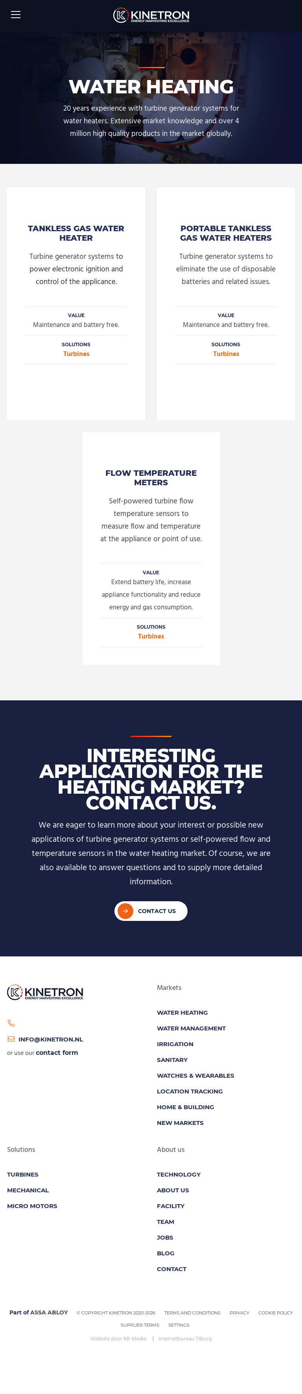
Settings (179, 1325)
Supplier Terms (140, 1325)
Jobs (165, 1237)
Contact (171, 1269)
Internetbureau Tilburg (185, 1339)
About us (173, 1190)
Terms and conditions (192, 1313)
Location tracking (190, 1091)
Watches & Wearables (195, 1075)
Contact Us (157, 911)
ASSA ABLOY (49, 1312)
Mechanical (28, 1190)
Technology (179, 1174)
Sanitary (172, 1060)
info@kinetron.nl (45, 1039)
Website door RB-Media (118, 1339)
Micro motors (32, 1206)
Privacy (239, 1313)
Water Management (191, 1028)
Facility (170, 1206)
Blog (166, 1253)
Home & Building (185, 1107)
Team (165, 1221)
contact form (57, 1052)
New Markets (180, 1123)
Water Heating (182, 1012)
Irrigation (175, 1044)
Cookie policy (275, 1313)
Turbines (76, 354)
